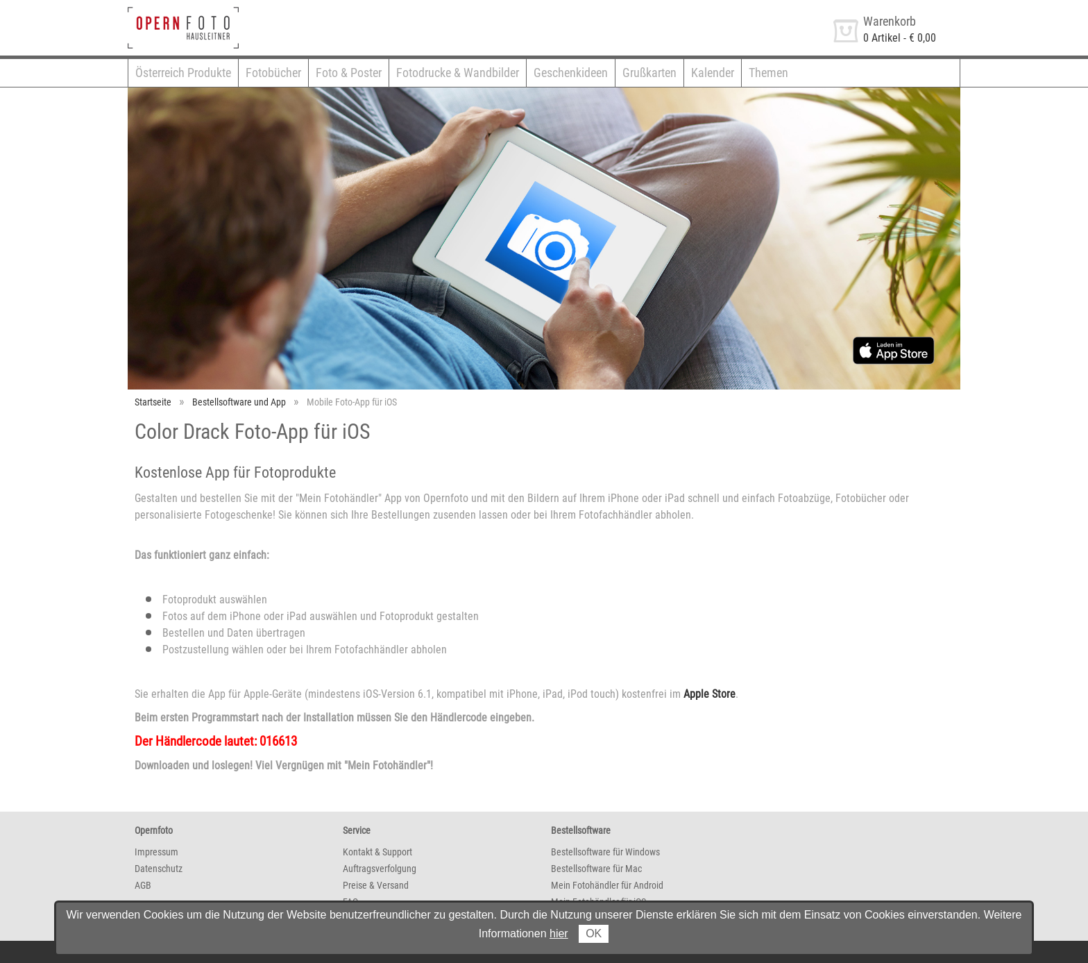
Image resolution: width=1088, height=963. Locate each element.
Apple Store (709, 694)
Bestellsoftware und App (239, 402)
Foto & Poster (349, 72)
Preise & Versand (376, 885)
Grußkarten (649, 72)
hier (559, 933)
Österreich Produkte (183, 72)
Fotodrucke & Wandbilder (457, 72)
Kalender (712, 72)
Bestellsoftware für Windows (605, 851)
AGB (143, 885)
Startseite (153, 402)
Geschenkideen (571, 72)
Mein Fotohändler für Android (607, 885)
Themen (768, 72)
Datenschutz (158, 868)
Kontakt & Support (377, 851)
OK (594, 933)
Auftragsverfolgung (379, 868)
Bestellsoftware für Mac (596, 868)
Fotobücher (273, 72)
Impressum (156, 851)
